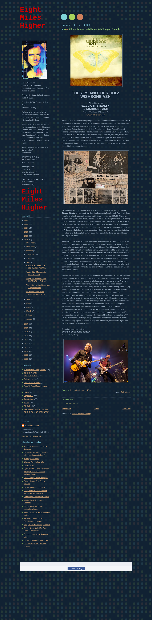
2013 (26, 340)
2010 (26, 351)
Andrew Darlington (32, 425)
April (28, 307)
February (30, 315)
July (28, 262)
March (29, 311)
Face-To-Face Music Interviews (36, 386)
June (28, 299)
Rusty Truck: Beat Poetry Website (37, 525)
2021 (26, 228)
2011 (26, 347)
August (29, 258)
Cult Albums (126, 392)
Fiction (26, 392)
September (31, 254)
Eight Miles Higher (33, 18)
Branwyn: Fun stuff (31, 459)
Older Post (126, 409)
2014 (26, 336)
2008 (26, 359)
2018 (26, 240)
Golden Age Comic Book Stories (36, 497)
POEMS (27, 406)
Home (96, 409)
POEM (26, 402)
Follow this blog (76, 569)
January (29, 319)
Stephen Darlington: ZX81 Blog (36, 540)
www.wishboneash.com (96, 115)
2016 (26, 328)
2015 (26, 332)
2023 (26, 220)
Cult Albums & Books (32, 383)
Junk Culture (29, 399)
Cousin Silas (29, 465)
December (30, 243)
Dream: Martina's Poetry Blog (35, 487)
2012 (26, 343)
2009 (26, 355)
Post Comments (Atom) (81, 414)
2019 (26, 236)
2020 (26, 232)
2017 (26, 324)
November (30, 247)
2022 (26, 224)
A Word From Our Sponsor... (35, 370)
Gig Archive (28, 396)
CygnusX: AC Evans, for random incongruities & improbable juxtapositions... (36, 471)
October (29, 251)
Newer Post (66, 409)
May (28, 303)
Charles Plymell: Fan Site (34, 462)
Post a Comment (71, 404)
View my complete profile (31, 436)
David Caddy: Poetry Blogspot (36, 478)
